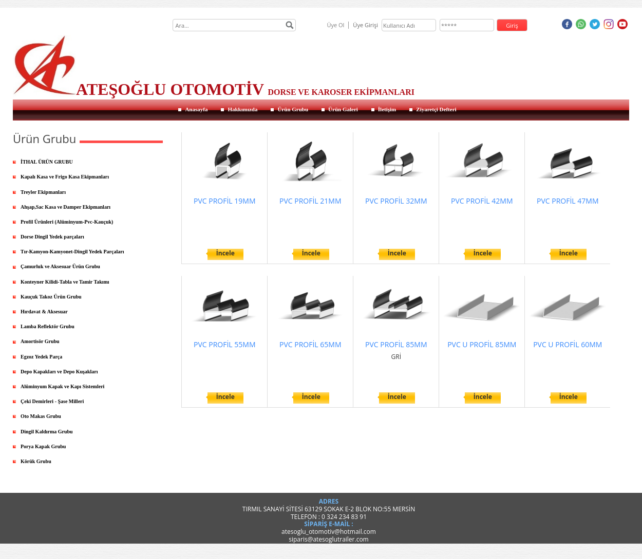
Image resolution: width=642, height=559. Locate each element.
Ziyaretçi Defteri (436, 109)
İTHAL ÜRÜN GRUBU (47, 162)
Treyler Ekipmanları (43, 192)
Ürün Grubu (292, 109)
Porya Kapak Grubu (43, 446)
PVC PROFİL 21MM (310, 201)
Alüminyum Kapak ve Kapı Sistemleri (62, 386)
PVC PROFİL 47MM (567, 201)
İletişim (387, 109)
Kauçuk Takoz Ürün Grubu (51, 297)
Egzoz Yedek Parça (41, 357)
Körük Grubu (36, 461)
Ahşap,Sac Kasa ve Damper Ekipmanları (65, 207)
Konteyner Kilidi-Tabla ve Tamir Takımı (65, 282)
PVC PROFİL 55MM (224, 344)
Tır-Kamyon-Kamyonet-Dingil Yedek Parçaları (72, 251)
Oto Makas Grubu (41, 416)
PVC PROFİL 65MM (310, 344)
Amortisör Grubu (40, 341)
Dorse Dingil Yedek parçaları (52, 236)
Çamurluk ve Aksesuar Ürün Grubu (60, 266)
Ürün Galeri (343, 109)
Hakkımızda (242, 109)
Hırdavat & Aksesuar (44, 311)
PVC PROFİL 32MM (396, 201)
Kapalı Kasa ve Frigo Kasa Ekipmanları (65, 176)
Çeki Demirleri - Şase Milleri (52, 401)
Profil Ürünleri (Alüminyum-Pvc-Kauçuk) (67, 222)
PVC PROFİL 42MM (482, 201)
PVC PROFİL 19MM (224, 201)
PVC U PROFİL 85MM (481, 344)
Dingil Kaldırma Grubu (47, 431)
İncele (225, 253)
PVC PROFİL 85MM (396, 344)
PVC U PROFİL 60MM (567, 344)
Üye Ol (335, 25)
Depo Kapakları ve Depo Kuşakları (59, 371)
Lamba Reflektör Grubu (47, 326)
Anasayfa (196, 109)
